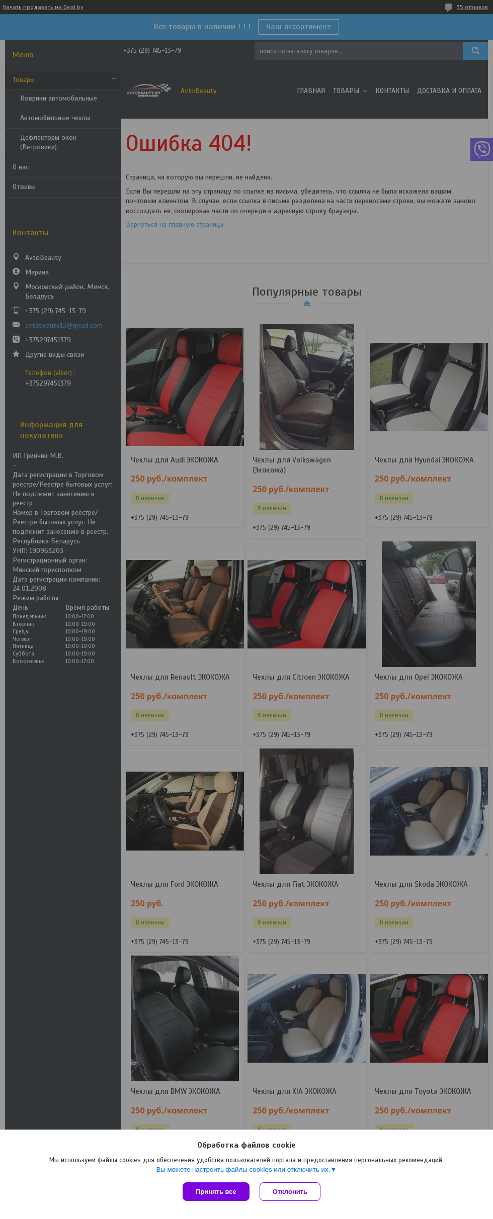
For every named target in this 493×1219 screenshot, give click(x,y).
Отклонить (290, 1191)
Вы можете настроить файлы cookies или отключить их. (243, 1169)
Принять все (216, 1191)
